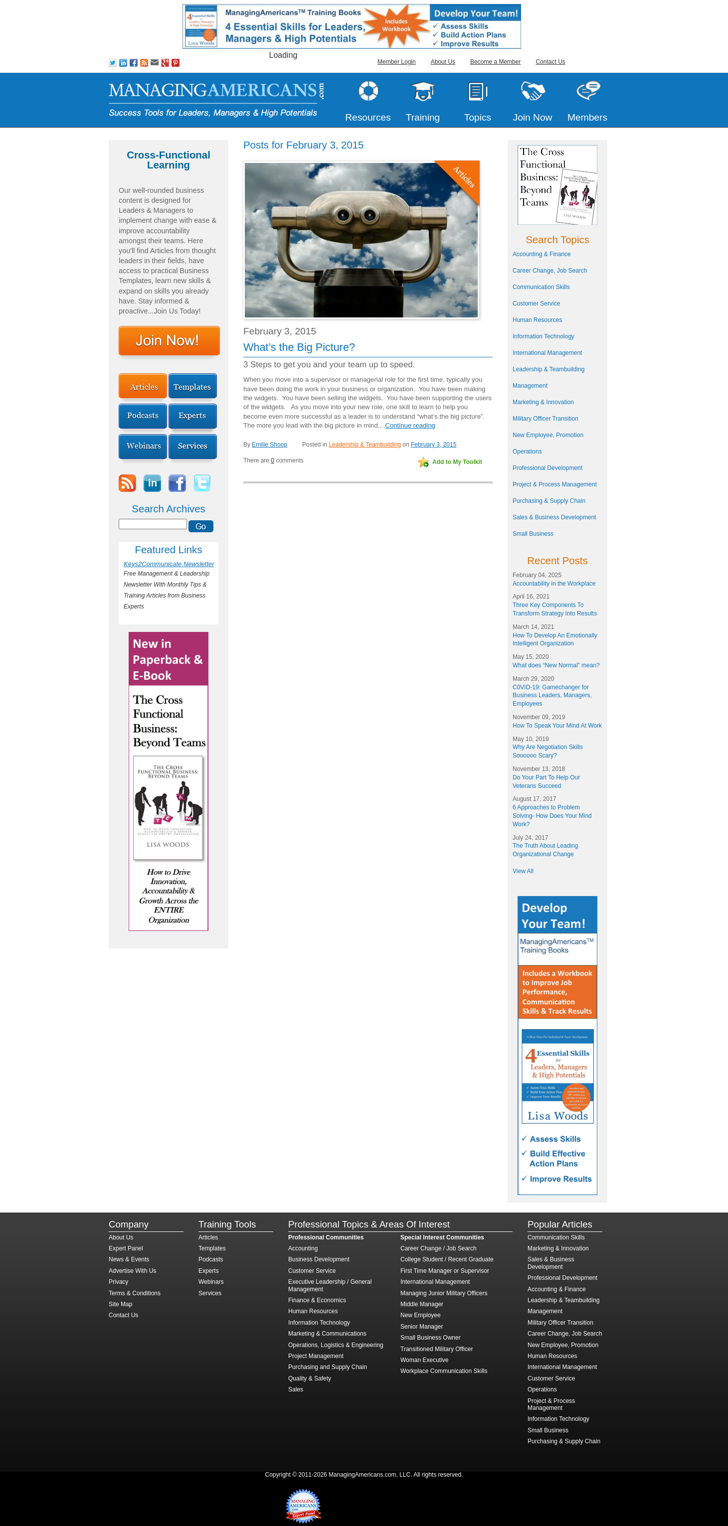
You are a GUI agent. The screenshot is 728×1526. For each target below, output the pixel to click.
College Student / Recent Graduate (447, 1259)
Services (209, 1293)
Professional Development (547, 467)
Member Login (396, 61)
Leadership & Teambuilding (365, 444)
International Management (547, 352)
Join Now (532, 117)
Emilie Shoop (269, 444)
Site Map (120, 1304)
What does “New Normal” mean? (556, 665)
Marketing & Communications (327, 1333)
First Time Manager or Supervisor (444, 1270)
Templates (212, 1248)
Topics (477, 117)
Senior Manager (421, 1326)
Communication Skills (541, 287)
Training (423, 117)
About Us (443, 61)
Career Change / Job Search (438, 1248)
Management (530, 385)
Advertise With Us (132, 1270)
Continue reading (410, 425)
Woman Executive (424, 1360)
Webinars (210, 1281)
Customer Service (536, 303)
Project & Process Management (555, 484)
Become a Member (495, 61)
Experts (208, 1270)
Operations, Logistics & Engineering (335, 1345)
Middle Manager (421, 1304)
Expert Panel (126, 1248)
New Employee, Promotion (548, 435)
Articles (208, 1237)
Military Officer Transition (545, 418)
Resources (368, 117)
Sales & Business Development (554, 517)
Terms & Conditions (135, 1293)
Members (587, 117)
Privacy (118, 1281)
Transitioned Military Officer (436, 1349)
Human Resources (537, 319)
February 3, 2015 (433, 444)
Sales (295, 1389)
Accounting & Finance (542, 254)
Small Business (533, 533)
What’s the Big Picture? (299, 347)
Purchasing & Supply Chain (549, 500)
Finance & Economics (317, 1300)
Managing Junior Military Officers (444, 1293)
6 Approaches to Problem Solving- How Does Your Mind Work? (552, 816)
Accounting (303, 1248)
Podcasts (210, 1259)
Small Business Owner (430, 1337)
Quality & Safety (309, 1378)
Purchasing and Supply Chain (327, 1367)
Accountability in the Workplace (554, 583)
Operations (527, 451)
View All (523, 871)
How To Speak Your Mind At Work (557, 725)
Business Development (319, 1259)
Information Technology (543, 336)
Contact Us (550, 61)
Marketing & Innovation (543, 402)
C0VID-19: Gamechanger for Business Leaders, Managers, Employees (552, 696)
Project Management (316, 1356)
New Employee (420, 1315)
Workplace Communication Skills (444, 1371)
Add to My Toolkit (457, 461)
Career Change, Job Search (550, 270)
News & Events (129, 1259)
